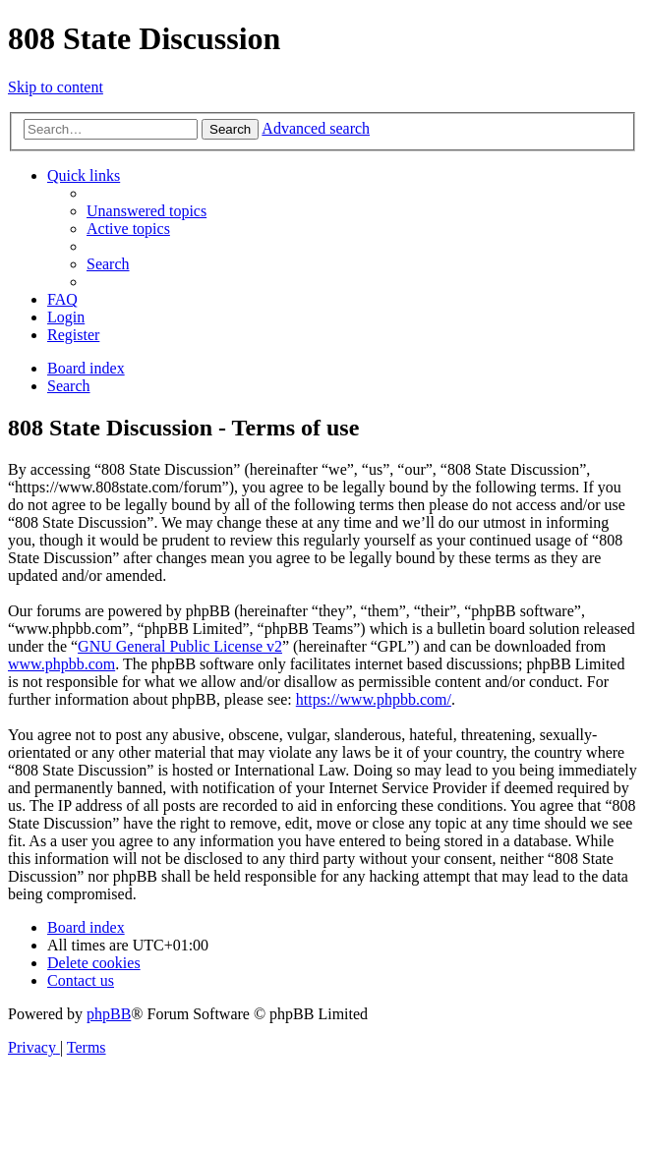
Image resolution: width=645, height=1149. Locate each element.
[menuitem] (146, 210)
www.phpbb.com (61, 664)
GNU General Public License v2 (180, 646)
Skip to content (55, 87)
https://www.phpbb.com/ (373, 699)
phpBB (109, 1013)
